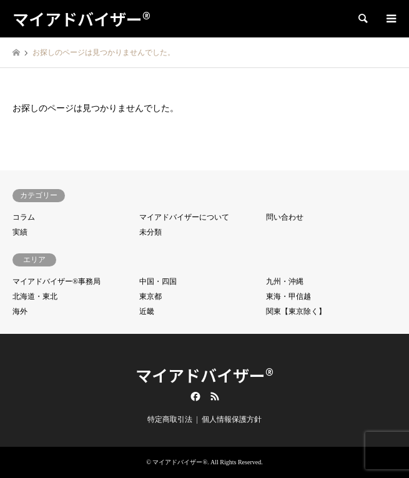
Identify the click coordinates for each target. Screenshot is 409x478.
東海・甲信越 (288, 296)
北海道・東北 (34, 296)
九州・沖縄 (284, 281)
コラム (23, 217)
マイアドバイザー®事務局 (56, 281)
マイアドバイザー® (204, 374)
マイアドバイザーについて (184, 217)
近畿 (146, 311)
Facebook (194, 396)
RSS (214, 396)
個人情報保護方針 (232, 419)
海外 (19, 311)
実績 (19, 232)
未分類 (150, 232)
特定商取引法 (169, 419)
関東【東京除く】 (296, 311)
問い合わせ (284, 217)
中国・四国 (158, 281)
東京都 (150, 296)
